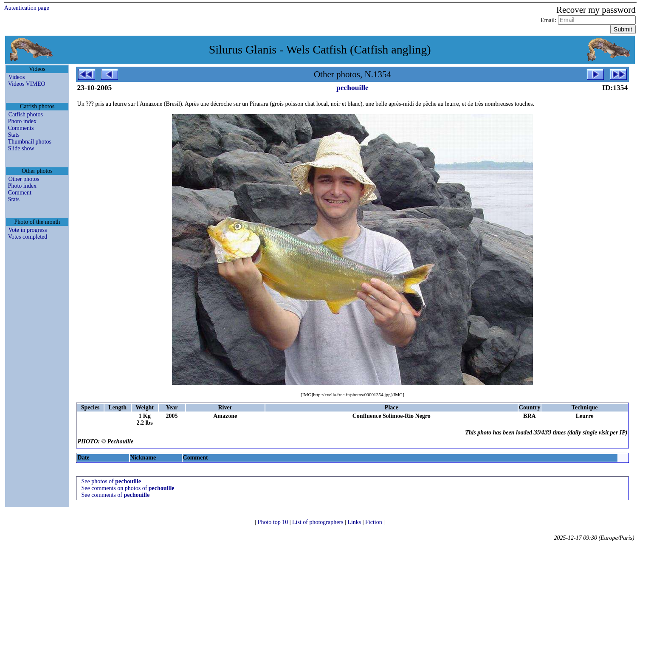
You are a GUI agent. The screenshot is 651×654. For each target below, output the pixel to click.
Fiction (374, 522)
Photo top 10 (274, 522)
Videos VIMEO (26, 84)
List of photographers (318, 522)
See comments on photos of (128, 488)
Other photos (23, 179)
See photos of (111, 481)
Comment (19, 192)
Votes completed (28, 237)
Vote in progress (27, 230)
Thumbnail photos (29, 141)
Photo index (22, 121)
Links (354, 522)
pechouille (352, 87)
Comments (21, 128)
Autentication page (26, 8)
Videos (16, 77)
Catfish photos (25, 114)
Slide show (21, 148)
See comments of (116, 495)
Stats (14, 135)
